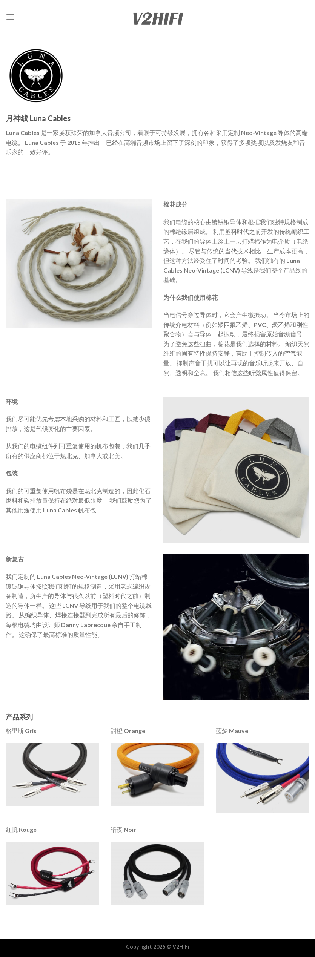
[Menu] (10, 17)
